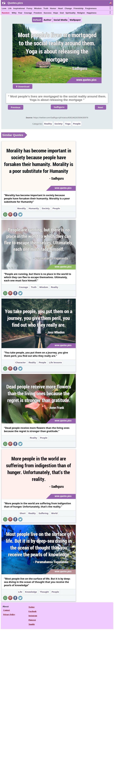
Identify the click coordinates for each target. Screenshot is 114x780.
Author (47, 19)
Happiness (91, 13)
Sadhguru (59, 106)
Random (6, 13)
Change (68, 8)
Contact (6, 610)
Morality (21, 208)
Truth (45, 8)
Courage (28, 13)
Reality (48, 123)
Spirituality (70, 13)
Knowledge (31, 592)
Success (48, 13)
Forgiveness (91, 8)
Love (4, 8)
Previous (15, 107)
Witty (14, 13)
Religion (81, 13)
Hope (55, 13)
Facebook (32, 611)
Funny (29, 8)
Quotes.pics (15, 2)
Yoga (67, 123)
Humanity (34, 208)
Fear (20, 13)
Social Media (60, 19)
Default (37, 19)
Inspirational (19, 8)
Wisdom (38, 8)
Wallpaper (75, 19)
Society (58, 123)
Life (9, 8)
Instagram (32, 615)
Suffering (43, 513)
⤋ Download (22, 86)
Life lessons (55, 362)
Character (20, 362)
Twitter (31, 607)
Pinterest (32, 620)
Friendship (78, 8)
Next (100, 107)
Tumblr (31, 624)
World (54, 513)
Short (22, 513)
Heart (60, 8)
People (77, 123)
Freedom (38, 13)
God (62, 13)
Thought (44, 592)
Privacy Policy (9, 614)
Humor (53, 8)
